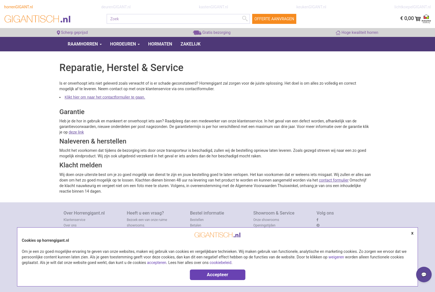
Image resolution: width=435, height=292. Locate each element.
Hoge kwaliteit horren (357, 32)
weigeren (336, 257)
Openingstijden (264, 225)
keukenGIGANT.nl (311, 7)
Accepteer (217, 274)
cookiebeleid (221, 262)
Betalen (195, 225)
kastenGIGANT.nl (213, 7)
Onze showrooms (266, 220)
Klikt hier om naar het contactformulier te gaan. (105, 97)
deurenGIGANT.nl (116, 7)
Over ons (70, 225)
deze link (76, 132)
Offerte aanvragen (274, 19)
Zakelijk (191, 44)
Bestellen (197, 220)
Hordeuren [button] (125, 44)
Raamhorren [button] (85, 44)
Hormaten (160, 44)
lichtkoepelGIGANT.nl (412, 7)
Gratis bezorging (212, 32)
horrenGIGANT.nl (18, 7)
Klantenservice (74, 220)
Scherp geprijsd (72, 32)
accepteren (156, 262)
